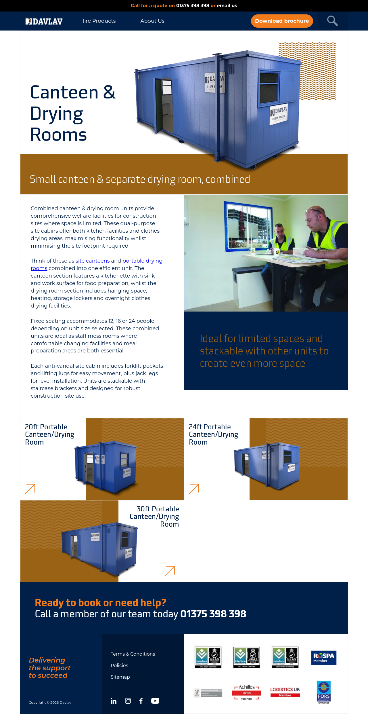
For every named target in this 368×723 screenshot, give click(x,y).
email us (227, 5)
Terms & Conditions (133, 654)
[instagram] (128, 701)
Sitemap (120, 677)
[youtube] (155, 701)
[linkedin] (113, 701)
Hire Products (98, 21)
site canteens (93, 261)
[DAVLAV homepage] (44, 21)
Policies (119, 665)
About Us (152, 21)
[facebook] (141, 701)
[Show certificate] (208, 657)
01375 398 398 (192, 5)
